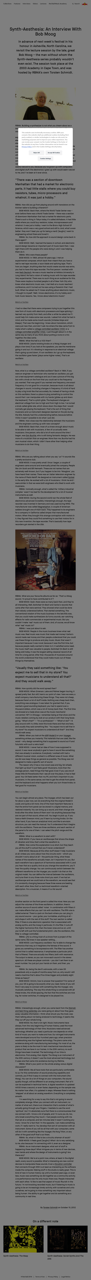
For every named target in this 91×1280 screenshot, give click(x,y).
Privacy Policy (27, 147)
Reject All (37, 153)
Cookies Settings (45, 158)
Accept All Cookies (54, 153)
